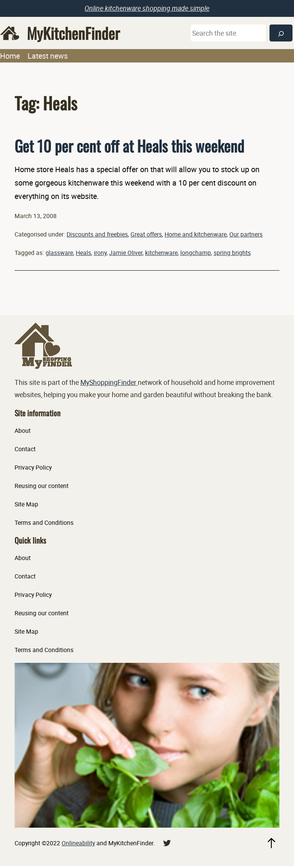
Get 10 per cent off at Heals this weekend (129, 145)
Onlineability (78, 843)
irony (100, 252)
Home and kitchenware (196, 234)
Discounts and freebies (97, 234)
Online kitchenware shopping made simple (147, 8)
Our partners (246, 234)
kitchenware (161, 252)
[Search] (281, 33)
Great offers (146, 234)
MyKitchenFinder (73, 32)
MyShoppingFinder (109, 382)
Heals (83, 252)
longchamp (195, 252)
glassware (59, 252)
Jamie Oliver (125, 252)
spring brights (232, 252)
